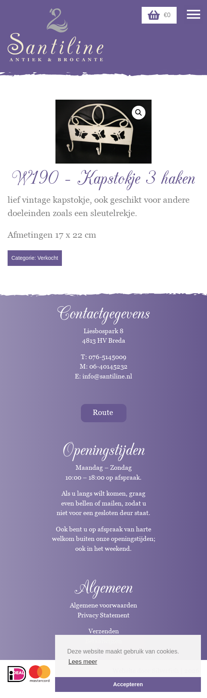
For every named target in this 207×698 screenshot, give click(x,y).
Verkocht (47, 258)
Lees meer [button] (82, 661)
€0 (159, 15)
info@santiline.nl (107, 376)
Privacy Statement (103, 615)
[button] (138, 112)
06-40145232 (108, 366)
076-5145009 (106, 357)
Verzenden (103, 631)
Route (103, 412)
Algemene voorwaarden (103, 605)
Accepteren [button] (128, 684)
